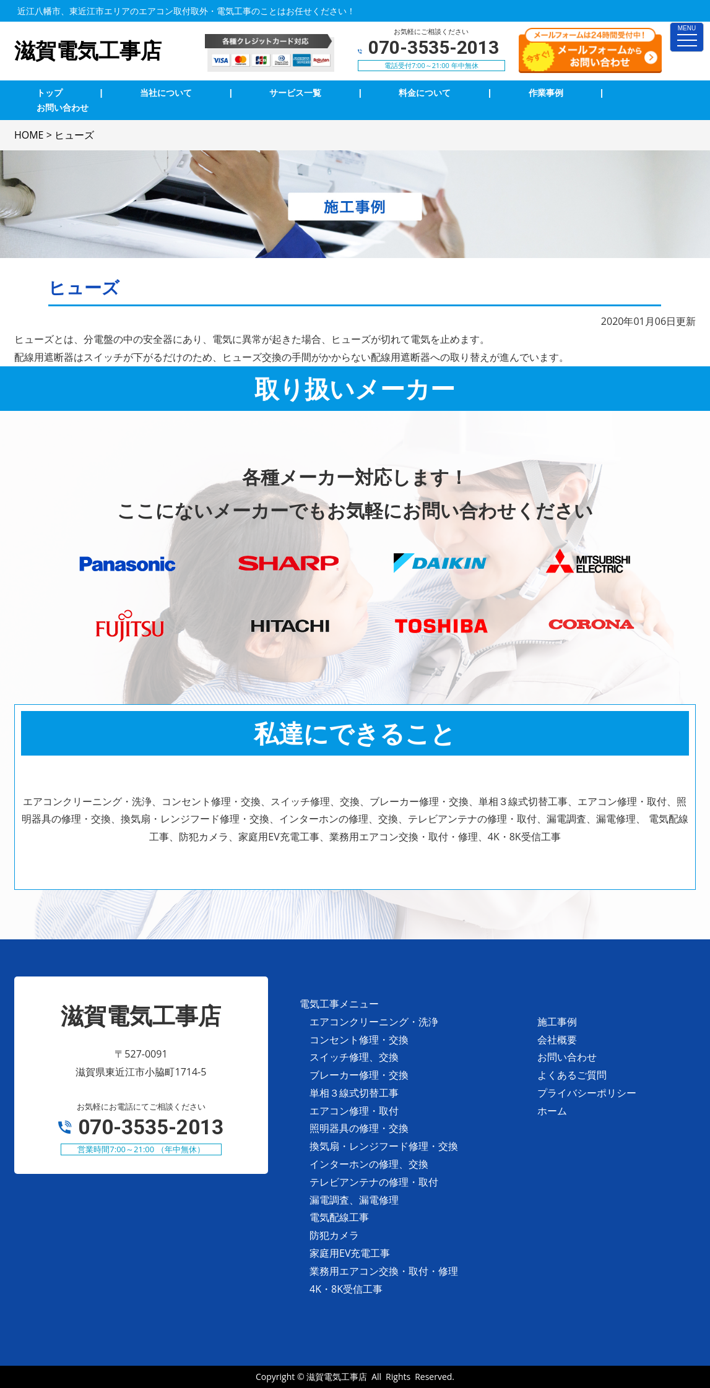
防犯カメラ (334, 1235)
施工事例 (557, 1021)
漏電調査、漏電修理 (354, 1200)
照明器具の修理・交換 (359, 1128)
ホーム (552, 1111)
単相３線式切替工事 (354, 1093)
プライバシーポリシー (586, 1093)
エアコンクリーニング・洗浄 (374, 1021)
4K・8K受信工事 (346, 1289)
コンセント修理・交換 (359, 1039)
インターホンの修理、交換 (369, 1164)
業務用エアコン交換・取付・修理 (384, 1271)
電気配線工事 (339, 1217)
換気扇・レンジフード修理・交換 (384, 1146)
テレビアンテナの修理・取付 (374, 1182)
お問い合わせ (567, 1057)
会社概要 (557, 1039)
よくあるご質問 (572, 1075)
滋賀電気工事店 (336, 1376)
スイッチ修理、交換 (354, 1057)
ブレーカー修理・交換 (359, 1075)
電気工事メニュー (339, 1004)
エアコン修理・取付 (354, 1111)
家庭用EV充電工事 (350, 1253)
